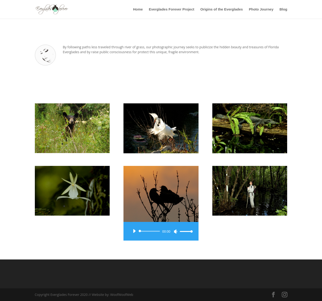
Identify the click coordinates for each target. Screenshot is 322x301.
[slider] (150, 231)
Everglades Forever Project (171, 9)
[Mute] (176, 231)
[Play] (134, 231)
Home (138, 9)
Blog (283, 9)
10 (267, 206)
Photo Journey (261, 9)
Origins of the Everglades (221, 9)
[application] (160, 231)
